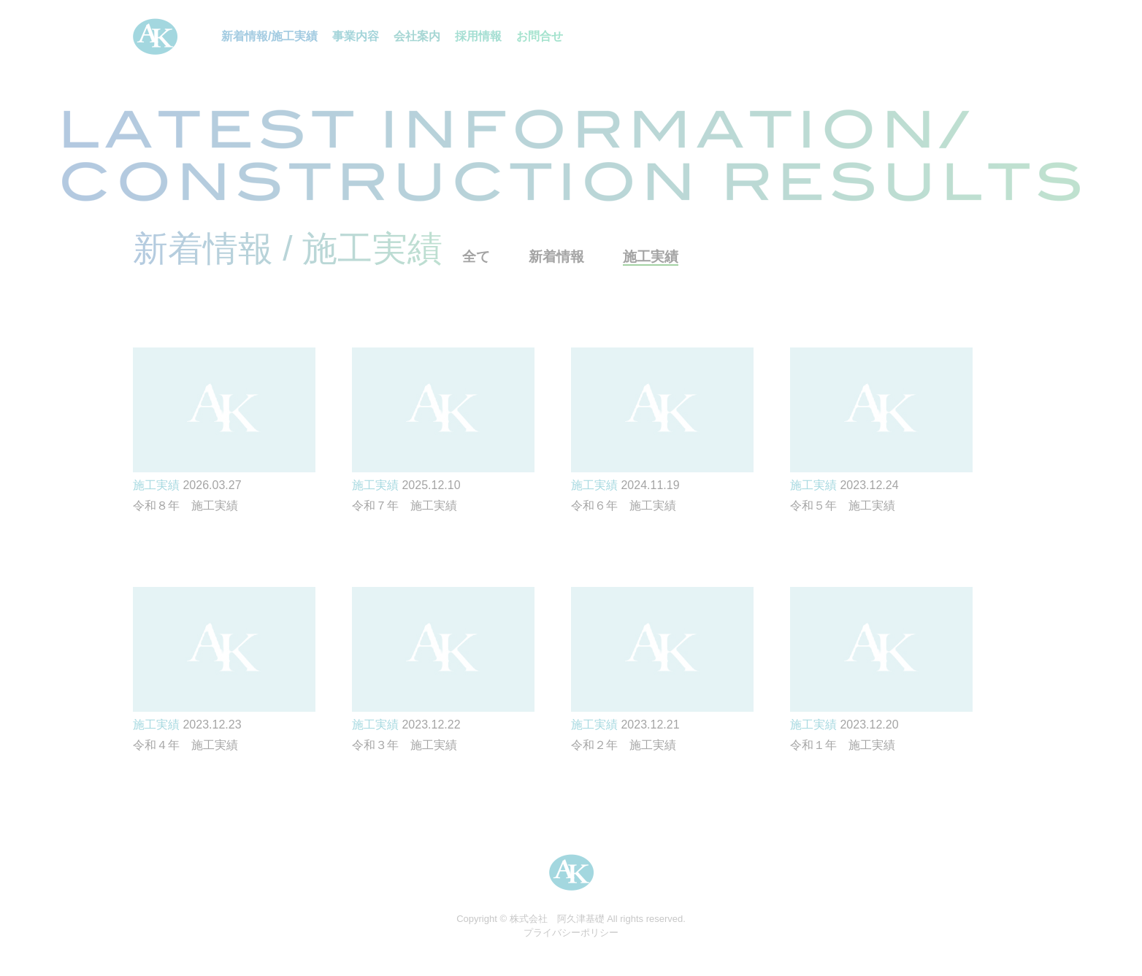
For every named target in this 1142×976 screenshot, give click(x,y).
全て (476, 256)
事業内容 (355, 36)
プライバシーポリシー (571, 932)
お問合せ (539, 36)
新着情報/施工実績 (269, 36)
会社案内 (417, 36)
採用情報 (478, 36)
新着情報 (556, 256)
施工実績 (650, 256)
